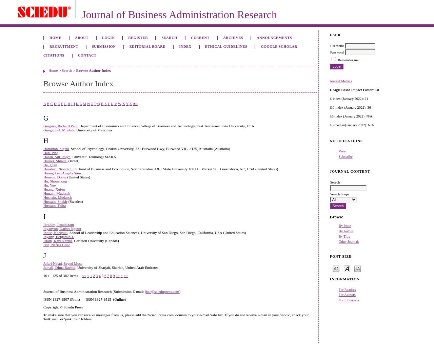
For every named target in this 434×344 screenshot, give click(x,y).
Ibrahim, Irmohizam (58, 224)
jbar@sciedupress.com (162, 291)
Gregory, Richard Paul (60, 126)
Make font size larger (357, 268)
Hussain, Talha (54, 205)
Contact (87, 55)
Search (169, 38)
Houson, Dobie (54, 177)
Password (337, 52)
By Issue (345, 226)
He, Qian (50, 165)
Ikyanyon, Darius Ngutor (62, 229)
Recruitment (64, 46)
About (81, 38)
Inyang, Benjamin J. (58, 237)
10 (117, 276)
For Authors (347, 295)
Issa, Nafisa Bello (56, 245)
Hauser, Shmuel (55, 161)
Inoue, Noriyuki (55, 233)
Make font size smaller (336, 268)
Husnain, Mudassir (57, 197)
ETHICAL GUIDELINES (226, 46)
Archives (233, 38)
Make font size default (346, 268)
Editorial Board (148, 46)
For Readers (347, 290)
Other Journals (349, 241)
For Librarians (349, 300)
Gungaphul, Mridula (58, 130)
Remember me (348, 60)
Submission (104, 46)
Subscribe (346, 156)
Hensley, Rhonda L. (58, 169)
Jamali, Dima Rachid (59, 267)
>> (126, 276)
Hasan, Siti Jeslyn (57, 157)
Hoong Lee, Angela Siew (62, 173)
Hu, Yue (49, 185)
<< (84, 276)
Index (185, 46)
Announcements (274, 38)
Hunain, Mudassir (57, 193)
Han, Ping (51, 153)
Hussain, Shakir (55, 201)
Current (200, 38)
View (342, 151)
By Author (346, 231)
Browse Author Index (93, 70)
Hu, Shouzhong (55, 181)
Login (108, 38)
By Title (344, 236)
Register (138, 38)
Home (55, 38)
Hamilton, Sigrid (56, 149)
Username (337, 46)
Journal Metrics (341, 81)
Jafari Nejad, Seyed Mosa (62, 263)
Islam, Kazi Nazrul (57, 241)
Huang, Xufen (54, 189)
